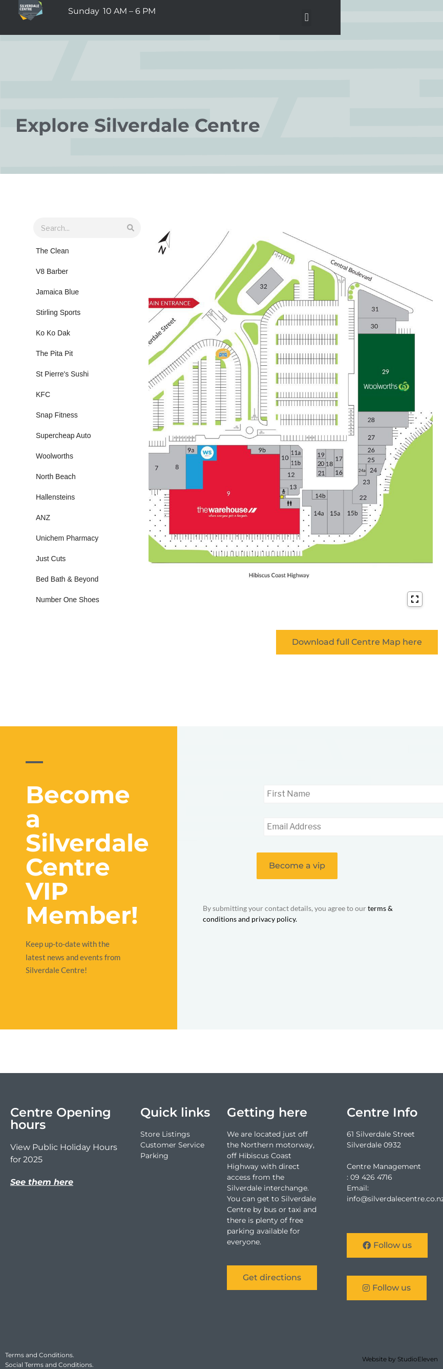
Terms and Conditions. (39, 1355)
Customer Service (172, 1144)
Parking (154, 1155)
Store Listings (165, 1134)
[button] (402, 17)
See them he (37, 1182)
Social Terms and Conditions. (49, 1364)
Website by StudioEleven (400, 1359)
